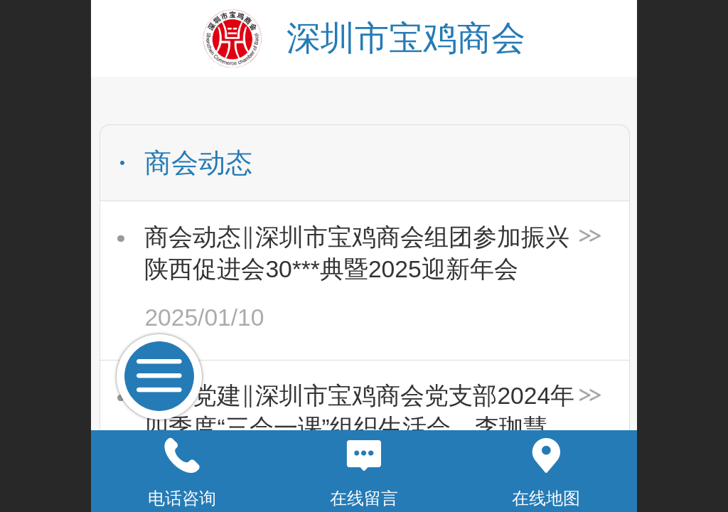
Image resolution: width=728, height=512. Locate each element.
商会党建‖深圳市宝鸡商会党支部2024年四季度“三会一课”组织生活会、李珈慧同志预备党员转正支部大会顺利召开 (359, 413)
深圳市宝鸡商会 (406, 38)
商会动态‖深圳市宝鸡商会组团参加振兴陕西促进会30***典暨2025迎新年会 (356, 253)
